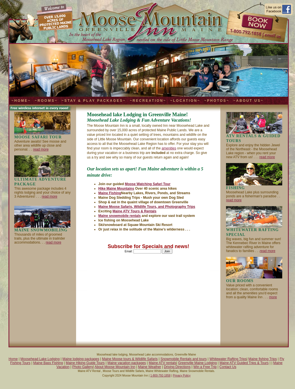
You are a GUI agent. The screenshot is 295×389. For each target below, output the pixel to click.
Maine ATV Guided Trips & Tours (244, 363)
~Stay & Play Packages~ (94, 101)
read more (41, 149)
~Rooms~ (46, 101)
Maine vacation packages (126, 363)
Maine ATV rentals (162, 363)
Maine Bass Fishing (48, 363)
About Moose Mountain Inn (115, 367)
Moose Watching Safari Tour (148, 184)
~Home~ (21, 101)
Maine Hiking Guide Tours (85, 363)
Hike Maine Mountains (116, 189)
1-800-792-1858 (160, 375)
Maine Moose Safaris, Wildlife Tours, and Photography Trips (146, 207)
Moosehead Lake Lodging (40, 359)
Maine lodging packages (80, 359)
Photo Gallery (82, 367)
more (273, 297)
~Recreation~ (148, 101)
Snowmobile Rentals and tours (183, 359)
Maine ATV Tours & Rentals (134, 211)
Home (13, 359)
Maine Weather (149, 367)
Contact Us (227, 367)
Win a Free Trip (205, 367)
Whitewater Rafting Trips (228, 359)
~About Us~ (248, 101)
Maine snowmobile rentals (119, 216)
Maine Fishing (109, 193)
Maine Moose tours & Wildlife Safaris (130, 359)
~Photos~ (216, 101)
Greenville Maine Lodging (197, 363)
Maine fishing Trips (262, 359)
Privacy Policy (182, 375)
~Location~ (185, 101)
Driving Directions (177, 367)
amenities (169, 148)
